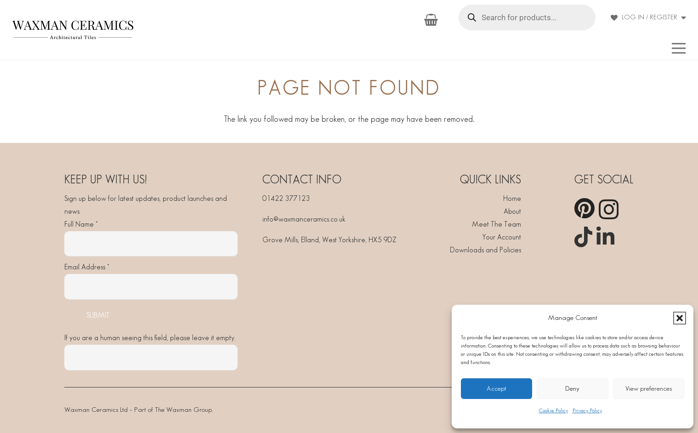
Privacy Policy (587, 410)
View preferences (648, 389)
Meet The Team (496, 224)
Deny (572, 389)
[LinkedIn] (605, 237)
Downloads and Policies (485, 250)
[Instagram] (609, 209)
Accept (496, 389)
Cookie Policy (553, 410)
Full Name (80, 224)
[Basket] (431, 20)
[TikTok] (583, 237)
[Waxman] (72, 30)
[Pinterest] (584, 208)
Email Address (86, 267)
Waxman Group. (189, 410)
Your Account (501, 237)
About (512, 211)
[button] (679, 318)
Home (512, 198)
